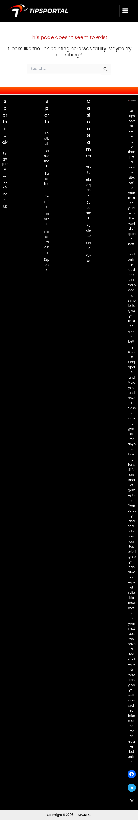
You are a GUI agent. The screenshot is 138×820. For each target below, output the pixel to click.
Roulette (88, 230)
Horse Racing (46, 242)
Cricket (46, 219)
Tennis (46, 201)
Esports (46, 265)
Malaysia (4, 181)
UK (5, 207)
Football (46, 138)
